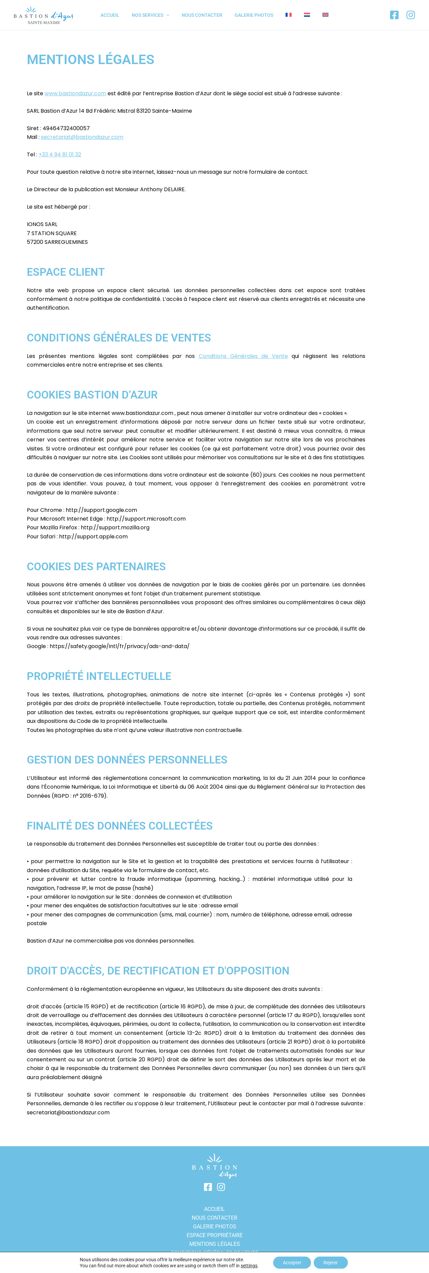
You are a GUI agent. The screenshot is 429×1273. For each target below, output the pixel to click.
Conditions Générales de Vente (243, 356)
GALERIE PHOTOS (214, 1226)
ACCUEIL (214, 1208)
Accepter (292, 1262)
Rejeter (331, 1262)
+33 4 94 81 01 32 (60, 154)
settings (248, 1265)
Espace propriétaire (215, 1235)
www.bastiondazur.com (75, 93)
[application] (172, 15)
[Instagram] (411, 15)
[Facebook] (394, 15)
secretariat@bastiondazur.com (82, 137)
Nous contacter (214, 1217)
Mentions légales (214, 1244)
